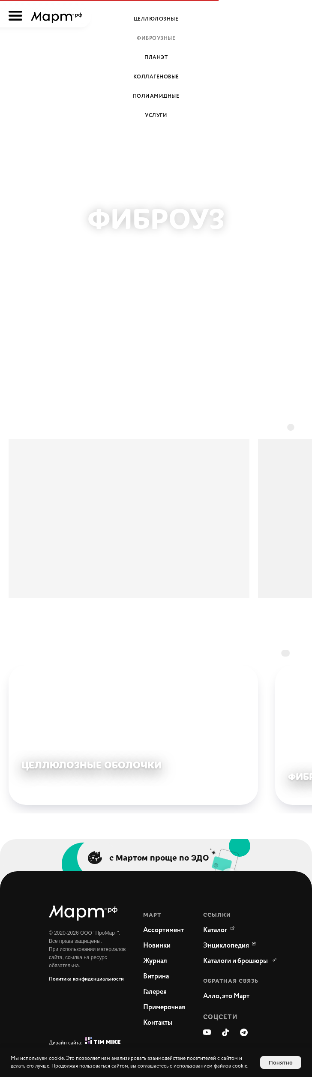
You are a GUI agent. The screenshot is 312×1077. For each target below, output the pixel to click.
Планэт (156, 57)
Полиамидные (156, 96)
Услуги (156, 115)
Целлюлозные (156, 19)
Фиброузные (156, 38)
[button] (237, 996)
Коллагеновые (156, 77)
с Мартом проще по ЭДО (159, 857)
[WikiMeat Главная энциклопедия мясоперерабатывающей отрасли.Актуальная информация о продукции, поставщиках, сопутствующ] (226, 946)
